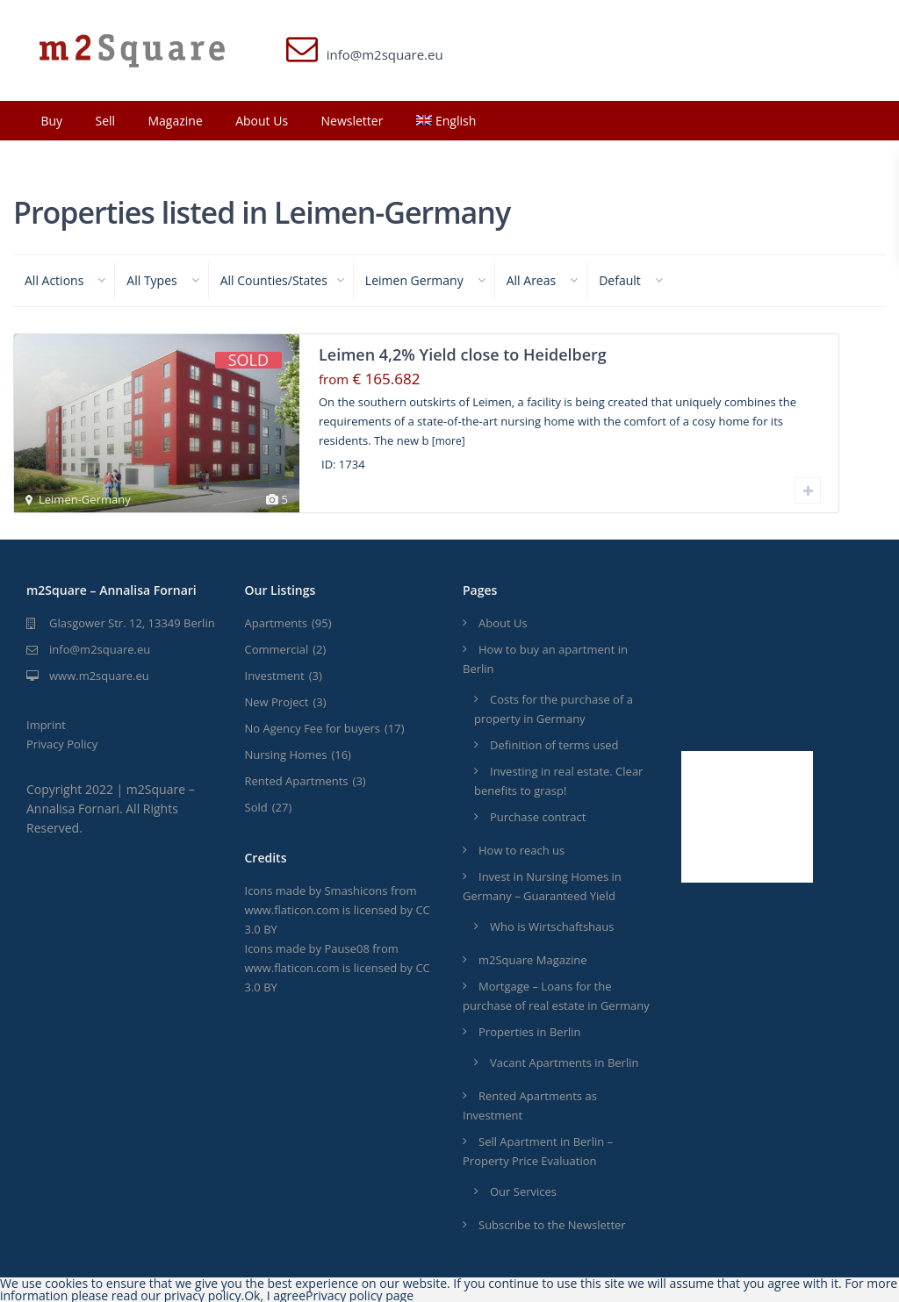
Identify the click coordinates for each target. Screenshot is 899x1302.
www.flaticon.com (292, 910)
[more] (448, 440)
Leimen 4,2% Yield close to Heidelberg (463, 354)
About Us (261, 120)
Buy (51, 120)
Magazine (174, 120)
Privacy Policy (61, 744)
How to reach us (521, 850)
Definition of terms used (554, 745)
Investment (275, 675)
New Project (277, 702)
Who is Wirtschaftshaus (552, 926)
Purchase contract (538, 817)
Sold (256, 807)
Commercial (277, 649)
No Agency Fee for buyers (312, 728)
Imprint (46, 725)
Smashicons (355, 890)
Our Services (523, 1191)
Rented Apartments (297, 781)
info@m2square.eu (99, 649)
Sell (105, 120)
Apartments (276, 623)
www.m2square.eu (99, 675)
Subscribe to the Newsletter (552, 1225)
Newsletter (352, 120)
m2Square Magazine (532, 960)
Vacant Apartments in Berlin (564, 1062)
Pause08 (346, 948)
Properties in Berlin (529, 1032)
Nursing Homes (286, 754)
